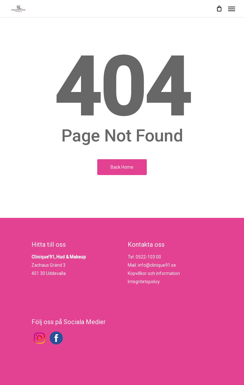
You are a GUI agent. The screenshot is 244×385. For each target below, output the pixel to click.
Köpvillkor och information (154, 273)
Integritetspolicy (144, 281)
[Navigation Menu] (231, 8)
